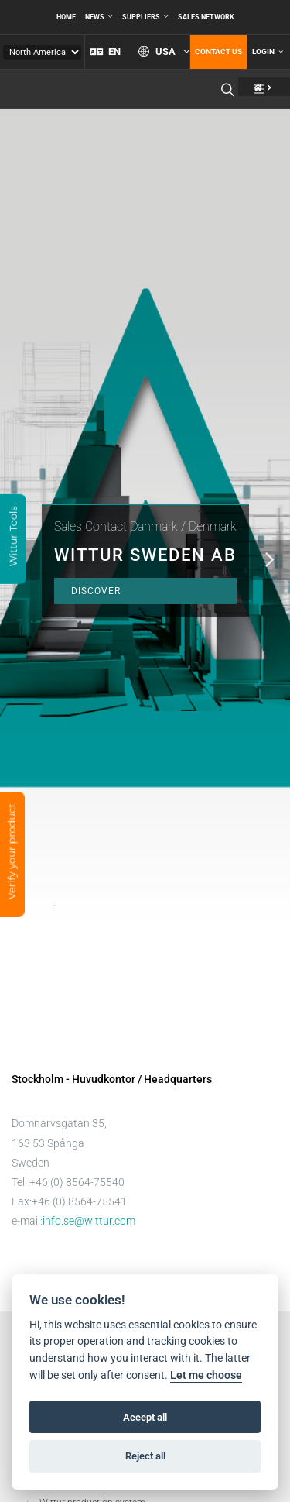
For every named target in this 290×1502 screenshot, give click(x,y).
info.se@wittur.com (89, 1221)
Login (267, 52)
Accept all (145, 1417)
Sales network (206, 17)
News (99, 17)
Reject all (145, 1456)
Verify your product (11, 852)
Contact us (218, 51)
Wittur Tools (13, 537)
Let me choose (206, 1375)
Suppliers (145, 17)
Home (66, 17)
